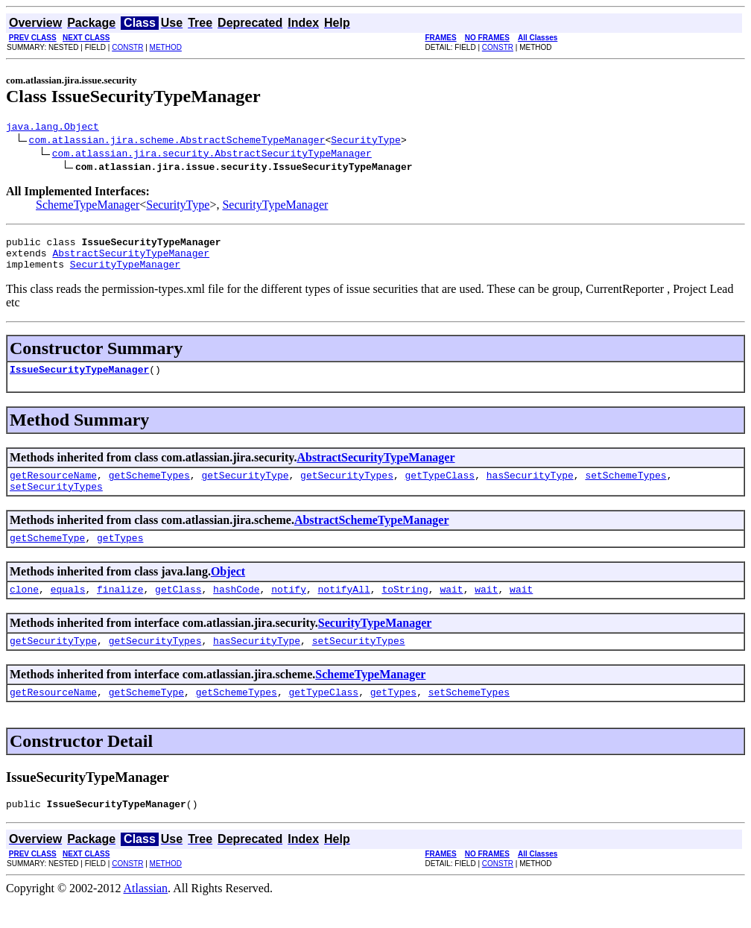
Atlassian (146, 915)
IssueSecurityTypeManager (79, 380)
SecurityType (366, 141)
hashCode (236, 609)
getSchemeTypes (149, 488)
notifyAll (344, 609)
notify (288, 609)
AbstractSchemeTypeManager (371, 535)
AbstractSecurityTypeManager (130, 259)
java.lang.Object (52, 128)
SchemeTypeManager (87, 207)
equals (68, 609)
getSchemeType (47, 555)
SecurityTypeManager (275, 207)
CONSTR (127, 47)
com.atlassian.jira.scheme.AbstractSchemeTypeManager (177, 141)
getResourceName (53, 488)
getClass (178, 609)
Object (228, 589)
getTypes (120, 555)
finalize (120, 609)
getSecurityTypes (346, 488)
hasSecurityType (530, 488)
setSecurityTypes (56, 501)
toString (404, 609)
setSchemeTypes (625, 488)
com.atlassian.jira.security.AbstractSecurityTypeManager (212, 155)
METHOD (166, 47)
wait (451, 609)
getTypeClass (440, 488)
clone (24, 609)
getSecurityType (244, 488)
